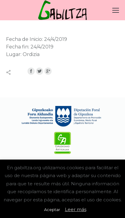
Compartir (15, 72)
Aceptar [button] (52, 209)
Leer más (75, 209)
